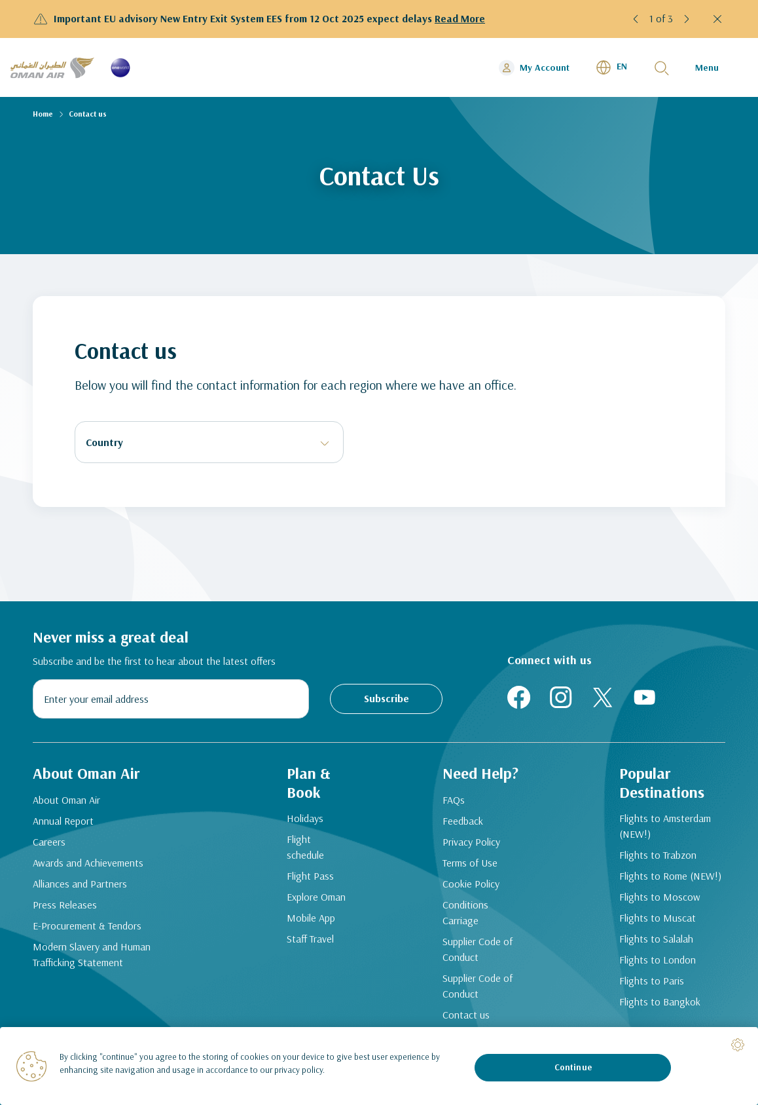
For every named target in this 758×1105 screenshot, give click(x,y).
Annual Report (63, 820)
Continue (573, 1067)
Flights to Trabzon (657, 854)
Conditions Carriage (465, 912)
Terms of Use (469, 862)
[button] (636, 19)
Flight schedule (305, 847)
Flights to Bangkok (659, 1001)
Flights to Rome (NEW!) (670, 875)
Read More (460, 18)
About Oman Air (66, 799)
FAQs (453, 799)
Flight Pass (310, 875)
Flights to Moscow (659, 896)
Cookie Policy (470, 883)
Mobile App (311, 917)
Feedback (462, 820)
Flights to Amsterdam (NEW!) (665, 826)
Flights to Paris (651, 980)
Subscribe (386, 698)
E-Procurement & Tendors (87, 925)
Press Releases (65, 904)
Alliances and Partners (80, 883)
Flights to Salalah (656, 938)
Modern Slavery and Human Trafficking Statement (92, 954)
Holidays (305, 818)
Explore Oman (316, 896)
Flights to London (657, 959)
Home (43, 114)
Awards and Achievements (88, 862)
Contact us (466, 1014)
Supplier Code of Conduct (477, 949)
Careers (49, 841)
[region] (379, 1066)
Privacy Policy (471, 841)
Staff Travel (310, 938)
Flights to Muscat (657, 917)
